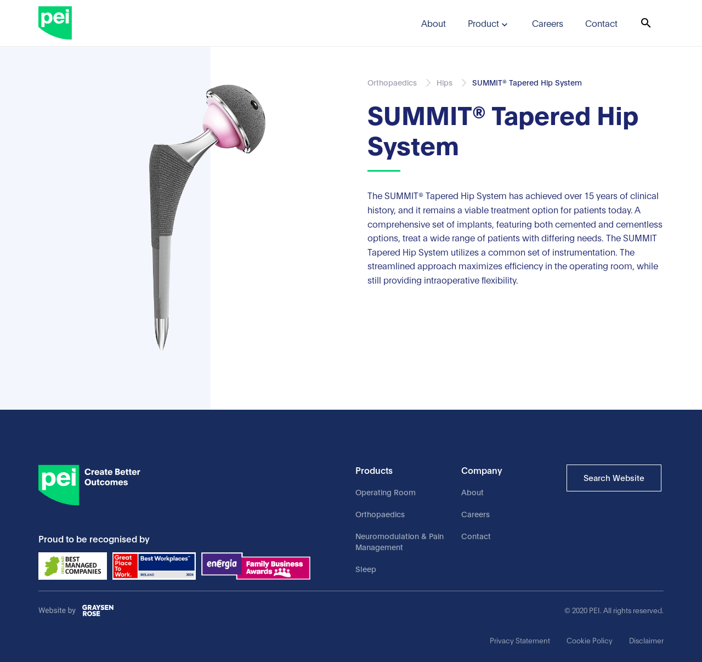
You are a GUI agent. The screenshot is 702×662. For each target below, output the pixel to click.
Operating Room (385, 491)
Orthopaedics (380, 513)
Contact (476, 535)
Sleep (365, 568)
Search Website (614, 477)
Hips (444, 82)
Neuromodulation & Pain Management (399, 541)
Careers (475, 513)
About (472, 491)
